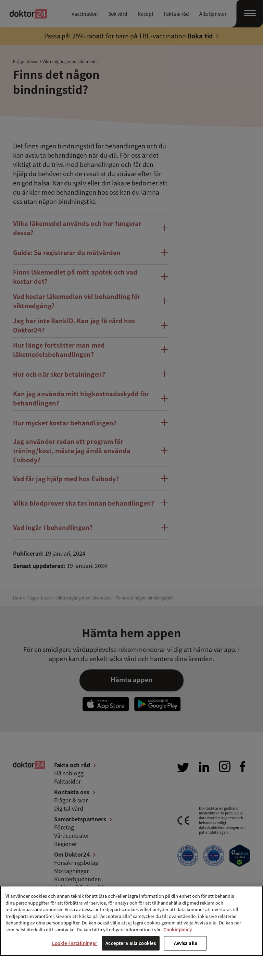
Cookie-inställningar (75, 943)
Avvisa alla (185, 943)
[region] (131, 921)
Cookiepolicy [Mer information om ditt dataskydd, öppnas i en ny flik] (177, 929)
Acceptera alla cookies (130, 943)
